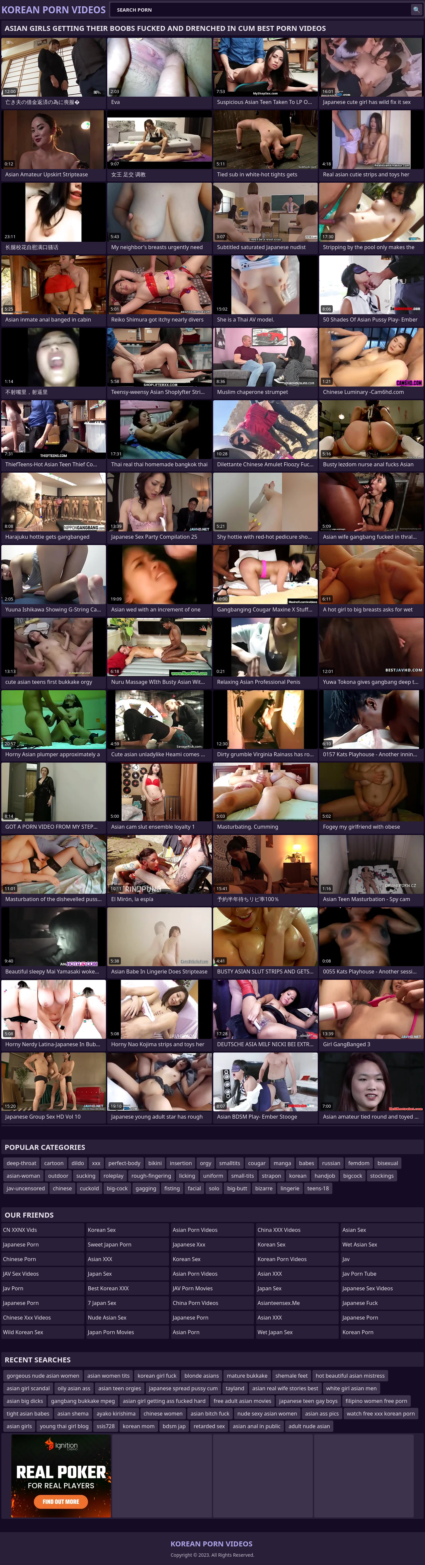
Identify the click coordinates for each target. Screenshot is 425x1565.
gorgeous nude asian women (43, 1375)
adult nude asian (309, 1426)
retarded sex (209, 1426)
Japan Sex (100, 1273)
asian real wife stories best (285, 1388)
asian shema (73, 1413)
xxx (96, 1163)
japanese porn (360, 1317)
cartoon (53, 1163)
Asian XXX (100, 1259)
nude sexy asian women (267, 1413)
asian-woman (23, 1175)
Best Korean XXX (108, 1288)
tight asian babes (28, 1413)
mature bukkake (247, 1375)
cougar (257, 1163)
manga (282, 1163)
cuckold (89, 1188)
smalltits (229, 1163)
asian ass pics (322, 1413)
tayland (235, 1388)
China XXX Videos (279, 1230)
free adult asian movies (242, 1401)
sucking (86, 1175)
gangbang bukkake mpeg (83, 1401)
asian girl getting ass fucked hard (164, 1401)
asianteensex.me (279, 1303)
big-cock (117, 1188)
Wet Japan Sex (275, 1332)
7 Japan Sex (102, 1303)
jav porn (13, 1288)
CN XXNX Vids (20, 1230)
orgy (205, 1163)
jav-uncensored (26, 1188)
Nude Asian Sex (107, 1317)
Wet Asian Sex (359, 1244)
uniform (213, 1175)
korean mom (139, 1426)
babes (306, 1163)
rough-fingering (151, 1175)
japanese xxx (189, 1244)
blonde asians (201, 1375)
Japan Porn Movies (111, 1332)
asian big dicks (25, 1401)
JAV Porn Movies (193, 1288)
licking (187, 1175)
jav (345, 1259)
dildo (78, 1163)
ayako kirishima (116, 1413)
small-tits (242, 1175)
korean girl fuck (156, 1375)
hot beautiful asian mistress (350, 1375)
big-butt (237, 1188)
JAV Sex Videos (21, 1273)
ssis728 (106, 1426)
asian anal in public (257, 1426)
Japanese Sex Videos (367, 1288)
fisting (172, 1188)
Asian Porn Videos (195, 1230)
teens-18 (318, 1188)
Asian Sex (354, 1230)
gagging (146, 1188)
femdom (359, 1163)
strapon (271, 1175)
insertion (181, 1163)
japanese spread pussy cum (183, 1388)
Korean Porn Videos (282, 1259)
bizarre (264, 1188)
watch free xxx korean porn (381, 1413)
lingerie (290, 1188)
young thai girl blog (64, 1426)
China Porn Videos (195, 1303)
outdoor (58, 1175)
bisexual (388, 1163)
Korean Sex (102, 1230)
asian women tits (108, 1375)
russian (331, 1163)
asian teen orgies (119, 1388)
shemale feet (292, 1375)
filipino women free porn (376, 1401)
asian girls (19, 1426)
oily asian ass (74, 1388)
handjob (324, 1175)
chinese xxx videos (27, 1317)
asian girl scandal (28, 1388)
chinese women (163, 1413)
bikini (155, 1163)
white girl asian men (351, 1388)
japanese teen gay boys (308, 1401)
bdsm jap (174, 1426)
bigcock (352, 1175)
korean (297, 1175)
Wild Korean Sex (23, 1332)
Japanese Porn (21, 1244)
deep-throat (21, 1163)
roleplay (114, 1175)
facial (194, 1188)
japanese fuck (360, 1303)
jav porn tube (359, 1273)
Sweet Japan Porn (109, 1244)
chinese (62, 1188)
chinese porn (19, 1259)
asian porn (186, 1332)
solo (214, 1188)
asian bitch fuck (210, 1413)
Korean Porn (358, 1332)
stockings (382, 1175)
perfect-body (124, 1163)
